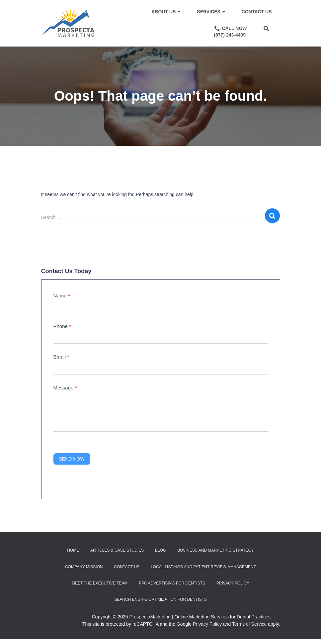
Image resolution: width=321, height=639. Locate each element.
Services (211, 11)
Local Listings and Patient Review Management (203, 567)
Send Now (72, 459)
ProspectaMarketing (150, 616)
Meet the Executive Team (99, 583)
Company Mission (84, 567)
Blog (160, 550)
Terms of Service (249, 624)
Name (61, 295)
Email (61, 357)
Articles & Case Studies (117, 550)
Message (65, 387)
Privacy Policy (232, 583)
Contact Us (257, 11)
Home (73, 550)
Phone (62, 326)
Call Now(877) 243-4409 (230, 31)
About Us (165, 11)
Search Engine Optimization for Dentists (160, 599)
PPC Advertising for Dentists (172, 583)
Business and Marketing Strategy (215, 550)
